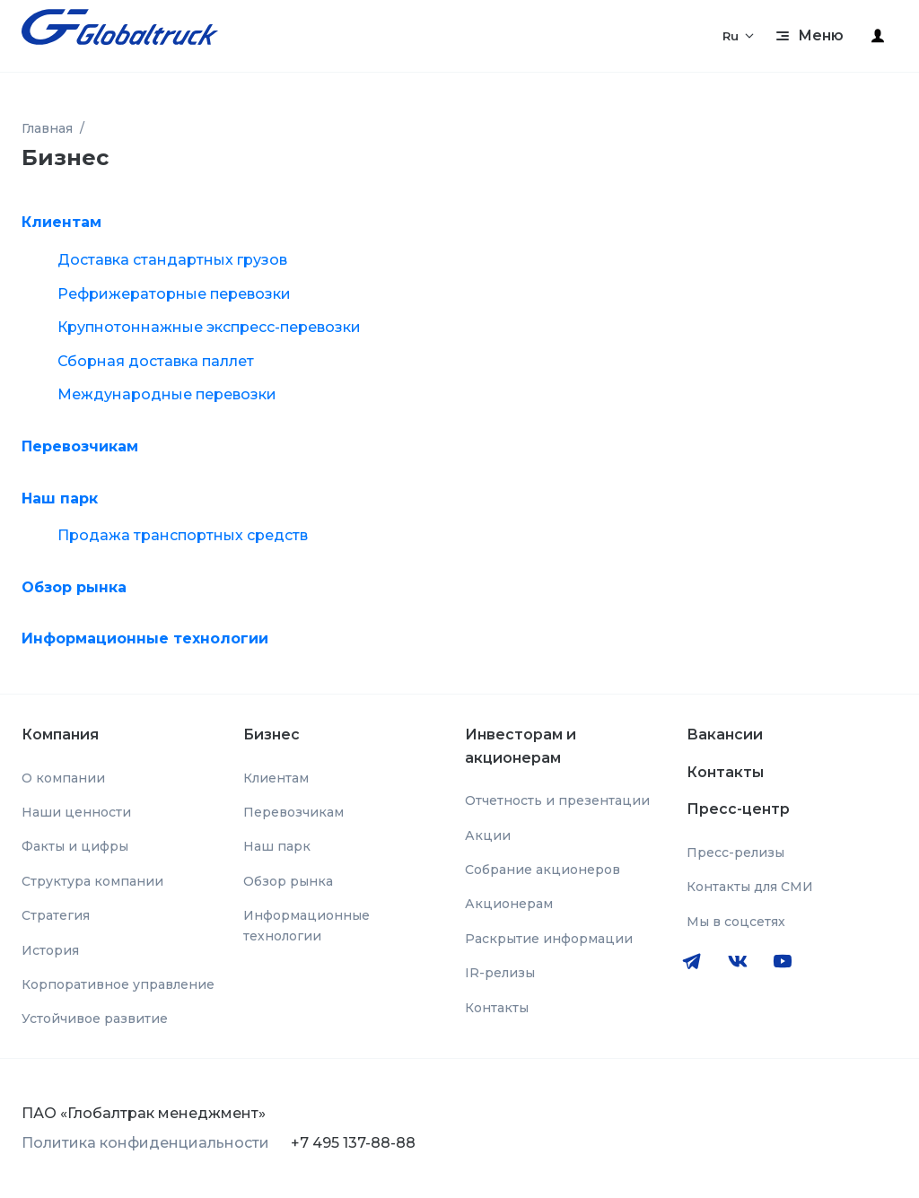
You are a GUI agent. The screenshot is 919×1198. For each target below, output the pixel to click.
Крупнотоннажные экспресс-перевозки (209, 327)
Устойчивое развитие (95, 1018)
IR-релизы (500, 973)
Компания (60, 734)
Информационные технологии (145, 638)
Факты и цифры (75, 846)
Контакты (497, 1008)
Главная (47, 128)
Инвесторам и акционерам (520, 746)
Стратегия (56, 915)
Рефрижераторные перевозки (174, 293)
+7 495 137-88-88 (353, 1142)
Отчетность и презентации (557, 800)
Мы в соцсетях (736, 922)
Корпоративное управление (118, 984)
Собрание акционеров (542, 869)
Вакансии (725, 734)
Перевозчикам (80, 446)
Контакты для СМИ (750, 887)
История (50, 950)
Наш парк (60, 498)
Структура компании (92, 881)
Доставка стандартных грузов (172, 259)
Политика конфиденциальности (145, 1142)
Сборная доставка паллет (155, 361)
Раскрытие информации (549, 939)
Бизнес (271, 734)
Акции (488, 835)
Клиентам (61, 222)
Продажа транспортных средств (182, 535)
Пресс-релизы (735, 852)
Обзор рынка (74, 587)
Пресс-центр (738, 809)
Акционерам (509, 904)
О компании (63, 778)
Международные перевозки (166, 394)
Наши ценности (76, 812)
